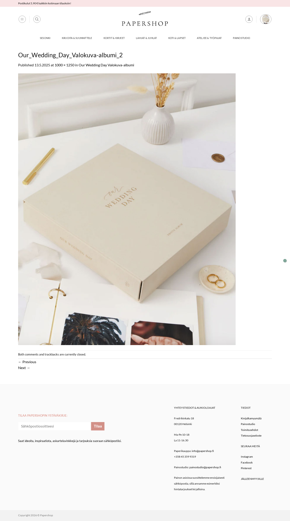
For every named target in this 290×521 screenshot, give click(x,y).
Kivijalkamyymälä (251, 418)
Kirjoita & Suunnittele (77, 37)
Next (24, 367)
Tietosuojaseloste (251, 435)
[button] (22, 19)
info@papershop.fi (203, 451)
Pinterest (246, 468)
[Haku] (37, 19)
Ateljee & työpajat (209, 37)
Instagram (247, 456)
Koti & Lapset (177, 37)
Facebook (247, 462)
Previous (27, 362)
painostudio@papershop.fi (205, 467)
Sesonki (45, 37)
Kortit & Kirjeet (114, 37)
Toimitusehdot (249, 430)
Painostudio (241, 37)
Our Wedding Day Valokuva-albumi (106, 65)
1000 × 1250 (64, 65)
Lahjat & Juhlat (146, 37)
